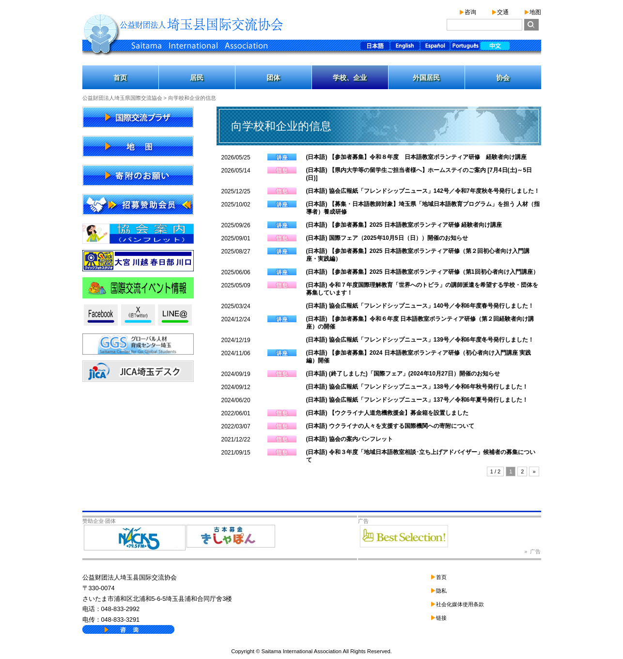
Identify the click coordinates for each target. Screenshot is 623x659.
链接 (441, 618)
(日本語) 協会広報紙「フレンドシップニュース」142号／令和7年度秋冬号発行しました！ (423, 191)
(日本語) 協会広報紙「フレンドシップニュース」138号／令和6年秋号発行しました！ (417, 386)
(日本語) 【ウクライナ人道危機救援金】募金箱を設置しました (387, 412)
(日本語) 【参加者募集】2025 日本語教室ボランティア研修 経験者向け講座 (404, 224)
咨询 (470, 12)
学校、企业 (350, 77)
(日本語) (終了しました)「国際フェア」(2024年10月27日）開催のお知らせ (403, 373)
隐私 (441, 591)
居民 (196, 77)
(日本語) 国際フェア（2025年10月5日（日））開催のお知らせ (387, 238)
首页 (120, 77)
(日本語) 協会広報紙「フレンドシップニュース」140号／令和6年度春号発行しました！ (420, 305)
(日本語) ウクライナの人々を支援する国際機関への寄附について (390, 426)
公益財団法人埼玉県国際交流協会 (122, 98)
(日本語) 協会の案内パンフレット (349, 439)
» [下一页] (533, 471)
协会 (503, 77)
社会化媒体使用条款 (460, 604)
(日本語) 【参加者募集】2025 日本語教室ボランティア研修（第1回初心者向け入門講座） (422, 271)
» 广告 (532, 551)
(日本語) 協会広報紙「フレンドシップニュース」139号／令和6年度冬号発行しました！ (420, 339)
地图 (535, 12)
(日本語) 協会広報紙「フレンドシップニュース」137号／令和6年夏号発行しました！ (417, 399)
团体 (273, 77)
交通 (503, 12)
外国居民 (426, 77)
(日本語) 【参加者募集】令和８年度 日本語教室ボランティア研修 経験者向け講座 (416, 157)
